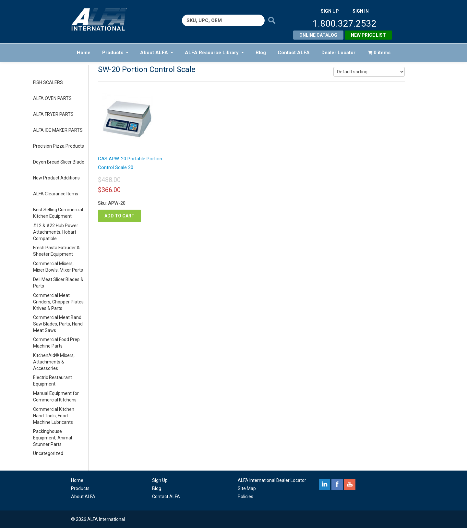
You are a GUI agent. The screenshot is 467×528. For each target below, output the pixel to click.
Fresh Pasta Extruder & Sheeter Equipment (56, 251)
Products (115, 52)
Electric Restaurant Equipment (52, 381)
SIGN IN (361, 11)
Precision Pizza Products (58, 146)
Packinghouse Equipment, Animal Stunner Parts (52, 438)
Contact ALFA (294, 52)
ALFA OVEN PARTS (52, 98)
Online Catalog (318, 35)
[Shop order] (369, 72)
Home (83, 52)
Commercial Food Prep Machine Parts (56, 343)
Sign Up (160, 480)
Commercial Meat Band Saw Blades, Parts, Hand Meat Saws (58, 324)
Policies (245, 496)
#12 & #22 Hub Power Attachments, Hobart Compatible (55, 232)
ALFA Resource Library (214, 52)
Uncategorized (48, 453)
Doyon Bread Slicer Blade (58, 162)
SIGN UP (330, 11)
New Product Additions (56, 177)
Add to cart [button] (119, 215)
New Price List (368, 35)
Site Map (247, 488)
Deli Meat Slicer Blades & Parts (58, 283)
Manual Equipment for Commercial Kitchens (56, 396)
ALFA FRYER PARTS (53, 114)
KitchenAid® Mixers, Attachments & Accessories (54, 362)
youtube (349, 484)
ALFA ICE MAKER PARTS (58, 130)
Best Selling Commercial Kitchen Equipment (58, 213)
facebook (337, 484)
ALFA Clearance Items (55, 193)
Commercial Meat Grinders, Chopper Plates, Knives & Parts (59, 302)
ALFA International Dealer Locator (272, 480)
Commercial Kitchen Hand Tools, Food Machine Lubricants (53, 416)
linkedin (324, 484)
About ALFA (156, 52)
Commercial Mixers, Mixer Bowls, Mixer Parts (58, 267)
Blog (261, 52)
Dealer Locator (338, 52)
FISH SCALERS (48, 82)
